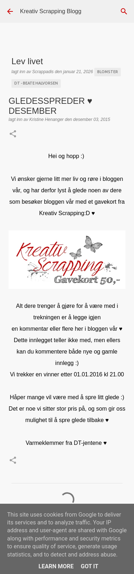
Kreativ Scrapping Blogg (50, 11)
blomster (107, 72)
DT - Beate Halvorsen (36, 83)
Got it (89, 566)
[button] (13, 134)
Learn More (56, 566)
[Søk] (124, 11)
